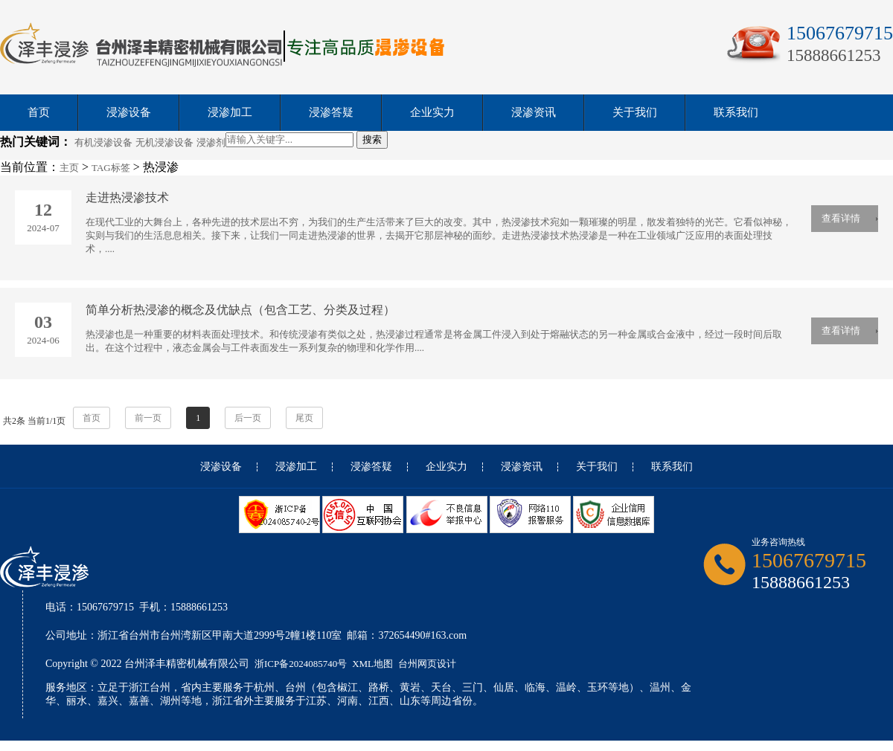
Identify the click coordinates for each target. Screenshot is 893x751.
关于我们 (634, 112)
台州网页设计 (427, 663)
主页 (69, 167)
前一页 (148, 418)
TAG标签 (111, 167)
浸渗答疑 (331, 112)
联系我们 (736, 112)
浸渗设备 (128, 112)
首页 (39, 112)
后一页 (247, 418)
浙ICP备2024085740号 (301, 663)
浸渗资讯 (533, 112)
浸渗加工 (230, 112)
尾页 (304, 418)
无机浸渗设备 (164, 142)
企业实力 (432, 112)
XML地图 (372, 663)
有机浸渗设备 (103, 142)
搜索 (372, 139)
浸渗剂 (210, 142)
